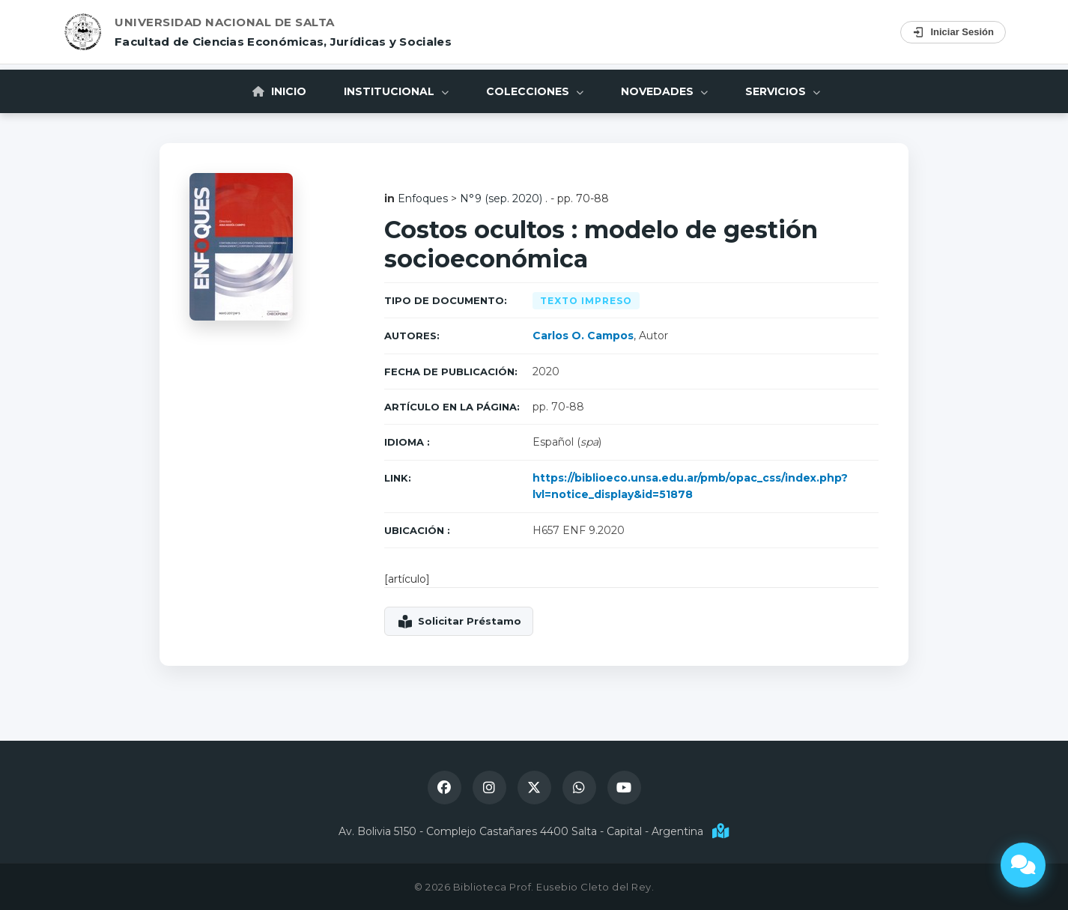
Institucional (396, 91)
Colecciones (534, 91)
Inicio (279, 91)
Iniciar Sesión (953, 32)
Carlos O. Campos (583, 335)
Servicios (782, 91)
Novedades (664, 91)
